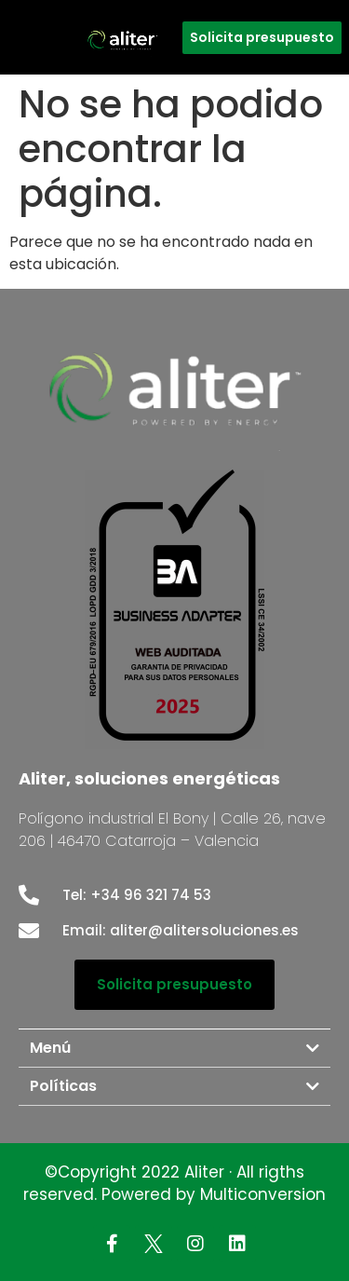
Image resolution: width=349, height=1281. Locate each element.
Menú (50, 1047)
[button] (262, 37)
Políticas (63, 1086)
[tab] (174, 1048)
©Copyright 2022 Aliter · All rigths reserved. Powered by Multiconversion (174, 1183)
